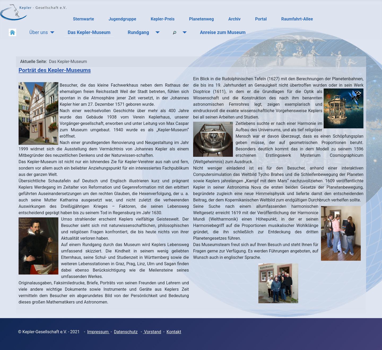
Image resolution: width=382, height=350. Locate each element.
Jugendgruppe (122, 19)
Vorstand (152, 331)
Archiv (234, 19)
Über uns (38, 32)
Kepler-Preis (163, 19)
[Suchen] (183, 32)
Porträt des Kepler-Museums (55, 70)
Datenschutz (126, 331)
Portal (261, 19)
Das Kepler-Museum (89, 32)
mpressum (99, 331)
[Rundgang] (156, 32)
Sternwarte (83, 19)
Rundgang (138, 32)
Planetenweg (201, 19)
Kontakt (174, 331)
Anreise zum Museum (223, 32)
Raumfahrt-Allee (297, 19)
